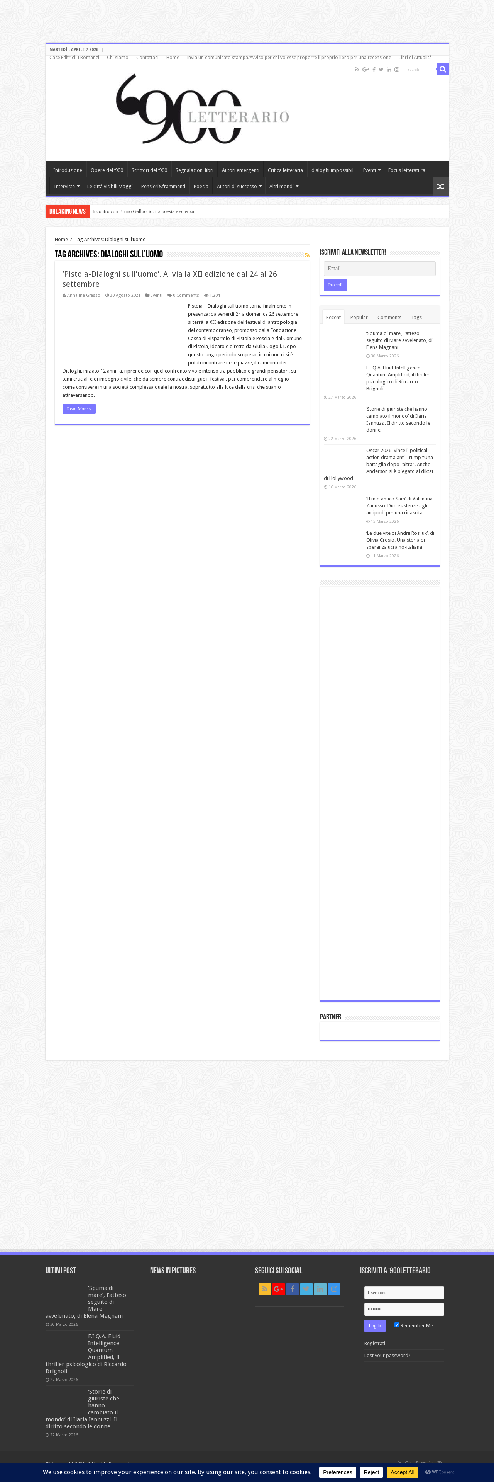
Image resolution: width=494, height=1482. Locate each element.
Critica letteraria (285, 170)
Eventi (369, 170)
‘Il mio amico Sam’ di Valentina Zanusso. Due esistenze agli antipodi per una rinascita (399, 506)
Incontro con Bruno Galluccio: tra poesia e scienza (143, 211)
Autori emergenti (240, 170)
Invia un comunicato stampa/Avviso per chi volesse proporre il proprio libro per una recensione (289, 57)
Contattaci (147, 57)
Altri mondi (281, 186)
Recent (333, 317)
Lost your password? (387, 1355)
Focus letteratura (406, 170)
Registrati (374, 1343)
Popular (359, 317)
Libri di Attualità (415, 57)
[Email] (380, 268)
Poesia (201, 186)
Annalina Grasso (83, 295)
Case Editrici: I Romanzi (74, 57)
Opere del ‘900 (107, 170)
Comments (389, 317)
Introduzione (67, 170)
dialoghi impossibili (333, 170)
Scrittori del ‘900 (149, 170)
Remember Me (413, 1326)
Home (172, 57)
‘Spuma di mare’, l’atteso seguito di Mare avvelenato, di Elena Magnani (399, 340)
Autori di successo (237, 186)
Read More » (79, 409)
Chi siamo (118, 57)
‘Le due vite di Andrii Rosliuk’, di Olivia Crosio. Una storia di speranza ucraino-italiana (400, 540)
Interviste (64, 186)
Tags (416, 317)
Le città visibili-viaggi (110, 186)
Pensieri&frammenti (163, 186)
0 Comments (186, 295)
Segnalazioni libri (194, 170)
